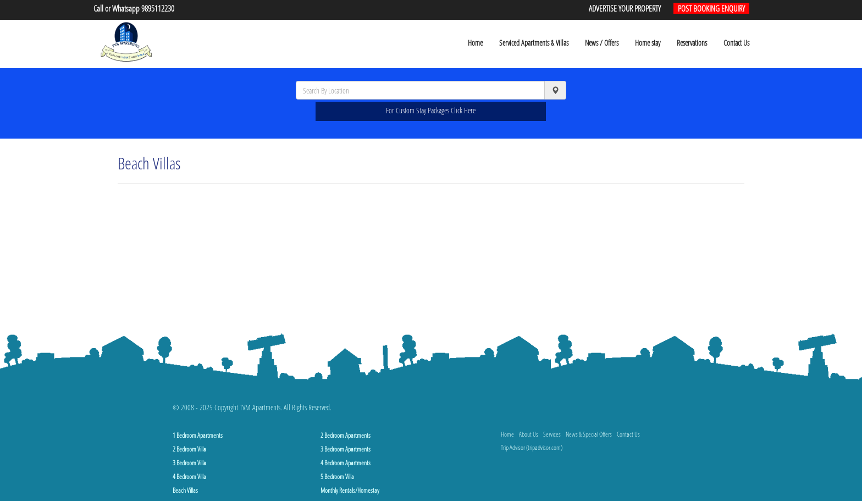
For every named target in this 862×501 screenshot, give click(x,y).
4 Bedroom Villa (189, 476)
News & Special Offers (589, 434)
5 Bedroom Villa (337, 476)
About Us (528, 434)
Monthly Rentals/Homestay (350, 490)
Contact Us (736, 42)
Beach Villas (185, 490)
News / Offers (601, 42)
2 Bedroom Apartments (346, 435)
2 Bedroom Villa (189, 449)
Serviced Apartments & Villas (533, 42)
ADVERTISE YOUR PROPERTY (625, 8)
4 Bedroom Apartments (346, 462)
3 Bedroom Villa (189, 462)
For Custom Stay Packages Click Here (431, 110)
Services (552, 434)
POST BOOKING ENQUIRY (711, 8)
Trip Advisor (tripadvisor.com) (531, 447)
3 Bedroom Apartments (346, 449)
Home (475, 42)
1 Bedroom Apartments (198, 435)
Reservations (692, 42)
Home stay (647, 42)
